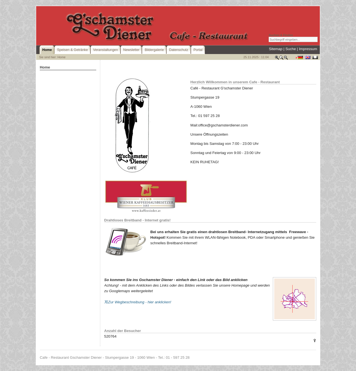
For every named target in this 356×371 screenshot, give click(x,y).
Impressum (308, 49)
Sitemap (276, 49)
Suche (290, 49)
